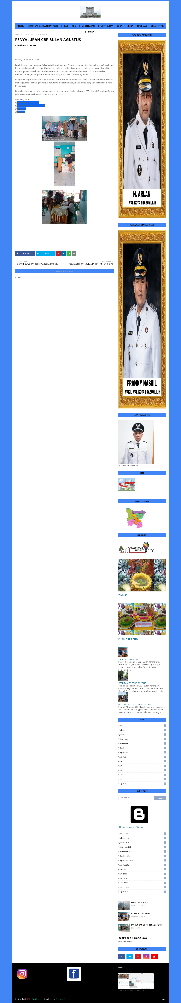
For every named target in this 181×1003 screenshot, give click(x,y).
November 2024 (143, 851)
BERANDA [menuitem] (89, 31)
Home (163, 999)
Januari (143, 734)
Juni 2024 (143, 874)
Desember (143, 739)
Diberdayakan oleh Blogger (139, 825)
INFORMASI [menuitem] (142, 26)
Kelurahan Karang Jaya (25, 45)
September (143, 752)
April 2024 (143, 883)
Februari (143, 730)
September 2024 (143, 860)
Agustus (143, 757)
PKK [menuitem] (74, 26)
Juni (143, 766)
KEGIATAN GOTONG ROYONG (132, 683)
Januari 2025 (143, 842)
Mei (143, 770)
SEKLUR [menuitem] (64, 26)
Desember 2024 (143, 847)
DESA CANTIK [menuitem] (157, 26)
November (143, 743)
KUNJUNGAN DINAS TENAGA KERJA (146, 925)
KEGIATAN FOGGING (140, 902)
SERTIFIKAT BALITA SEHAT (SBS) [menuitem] (42, 26)
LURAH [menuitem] (120, 26)
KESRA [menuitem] (130, 26)
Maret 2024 (143, 887)
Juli (143, 761)
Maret (143, 725)
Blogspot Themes (63, 999)
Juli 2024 (143, 869)
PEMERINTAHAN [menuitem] (87, 26)
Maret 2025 (143, 833)
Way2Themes (37, 999)
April (143, 775)
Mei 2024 (143, 878)
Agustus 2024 (143, 865)
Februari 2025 (143, 838)
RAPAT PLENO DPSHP (128, 659)
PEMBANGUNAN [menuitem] (106, 26)
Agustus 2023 (143, 892)
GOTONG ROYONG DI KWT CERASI (134, 704)
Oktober (143, 748)
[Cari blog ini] (136, 798)
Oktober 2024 (143, 856)
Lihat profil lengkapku (126, 942)
